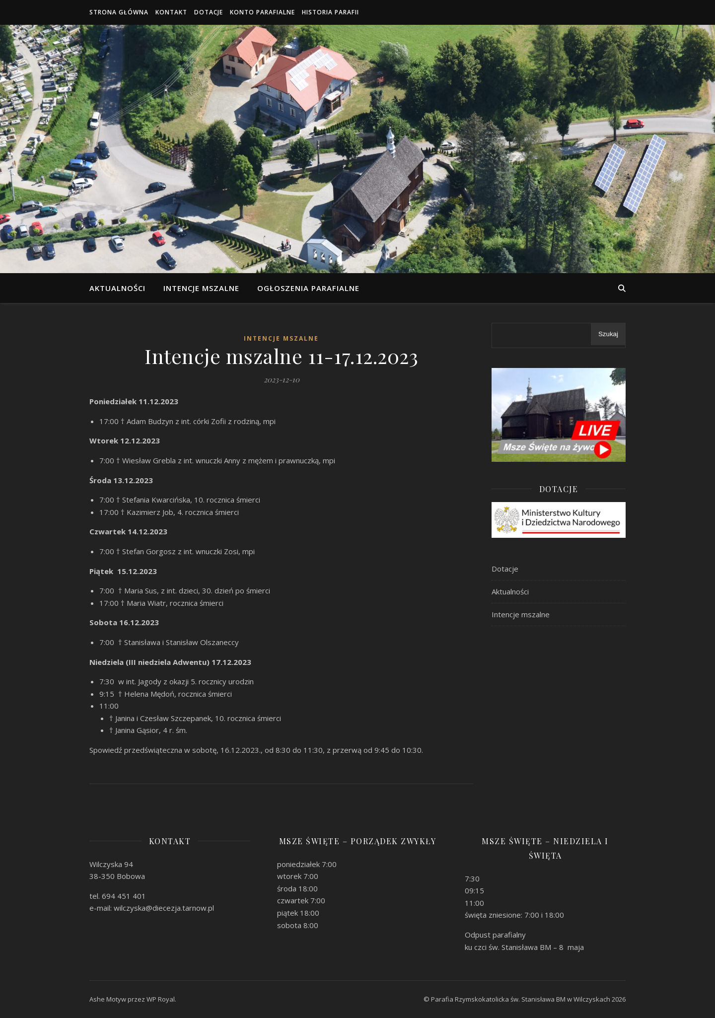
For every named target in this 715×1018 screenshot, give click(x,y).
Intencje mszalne (201, 288)
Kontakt (171, 12)
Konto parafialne (262, 12)
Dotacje (208, 12)
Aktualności (117, 288)
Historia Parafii (330, 12)
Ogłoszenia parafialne (308, 288)
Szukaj (608, 334)
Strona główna (118, 12)
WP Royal (160, 999)
